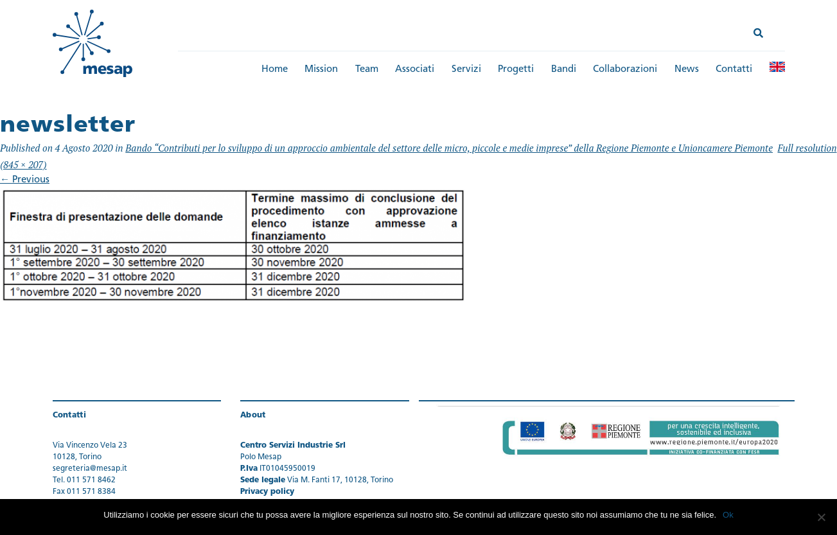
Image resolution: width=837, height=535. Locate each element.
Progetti (516, 70)
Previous (24, 180)
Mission (321, 70)
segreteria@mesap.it (90, 469)
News (686, 70)
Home (274, 70)
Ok (728, 515)
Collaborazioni (625, 70)
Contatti (734, 70)
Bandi (563, 70)
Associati (414, 70)
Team (366, 70)
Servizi (466, 70)
